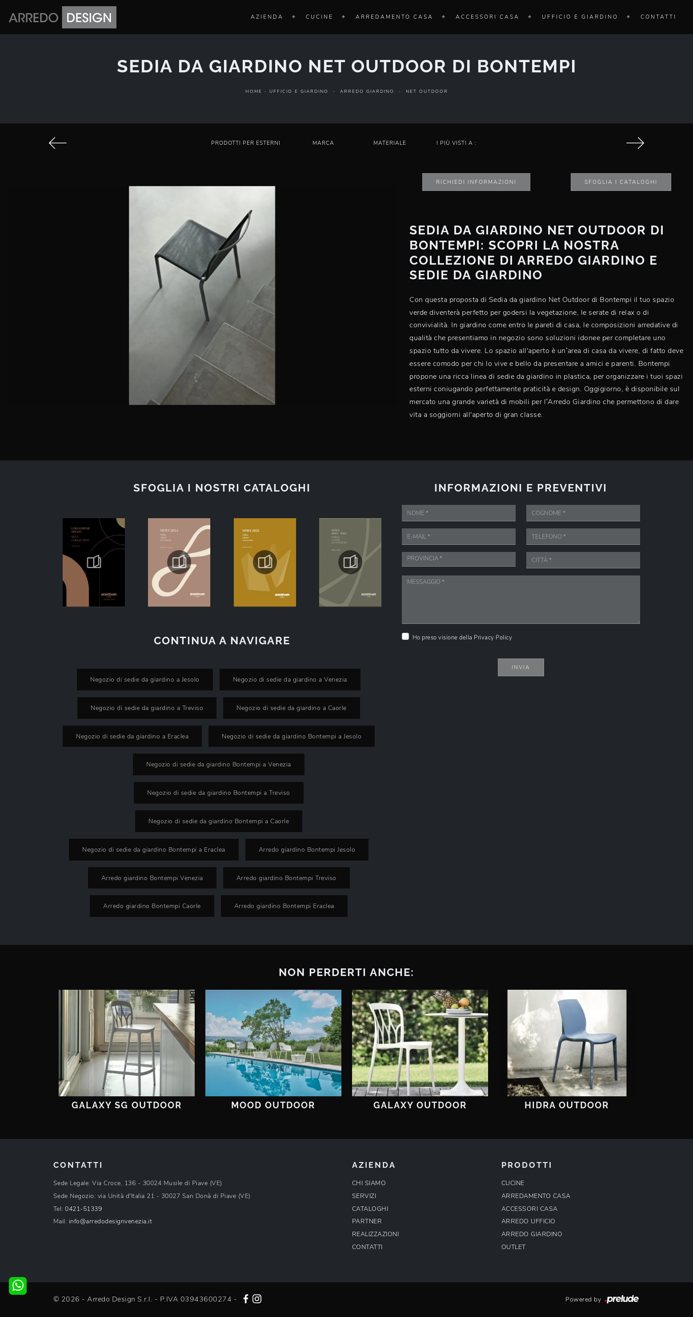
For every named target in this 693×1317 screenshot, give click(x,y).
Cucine (319, 16)
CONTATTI (367, 1247)
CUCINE (513, 1183)
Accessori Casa (488, 16)
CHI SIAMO (369, 1183)
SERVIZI (364, 1196)
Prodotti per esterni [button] (245, 143)
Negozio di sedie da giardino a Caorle (291, 707)
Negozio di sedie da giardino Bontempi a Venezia (218, 764)
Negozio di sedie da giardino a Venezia (290, 679)
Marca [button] (323, 143)
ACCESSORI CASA (529, 1209)
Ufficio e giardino (580, 16)
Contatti (659, 16)
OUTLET (513, 1247)
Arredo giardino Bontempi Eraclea (284, 905)
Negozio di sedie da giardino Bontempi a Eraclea (153, 849)
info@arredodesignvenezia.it (110, 1221)
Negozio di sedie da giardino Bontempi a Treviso (218, 792)
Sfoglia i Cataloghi (621, 182)
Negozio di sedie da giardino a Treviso (147, 707)
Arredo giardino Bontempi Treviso (286, 877)
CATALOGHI (370, 1209)
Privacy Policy (493, 638)
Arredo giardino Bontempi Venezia (152, 877)
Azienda (267, 16)
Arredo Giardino (367, 91)
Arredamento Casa (394, 16)
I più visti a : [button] (457, 143)
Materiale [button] (389, 143)
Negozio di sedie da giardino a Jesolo (145, 679)
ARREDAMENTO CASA (536, 1196)
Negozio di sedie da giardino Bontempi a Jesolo (291, 736)
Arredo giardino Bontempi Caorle (152, 905)
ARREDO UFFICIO (528, 1221)
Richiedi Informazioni (476, 182)
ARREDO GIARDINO (532, 1234)
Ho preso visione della (463, 638)
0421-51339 (83, 1209)
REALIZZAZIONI (375, 1234)
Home (253, 91)
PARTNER (367, 1221)
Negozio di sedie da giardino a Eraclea (132, 736)
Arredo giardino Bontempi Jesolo (307, 849)
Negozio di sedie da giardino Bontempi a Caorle (218, 821)
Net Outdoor (427, 91)
